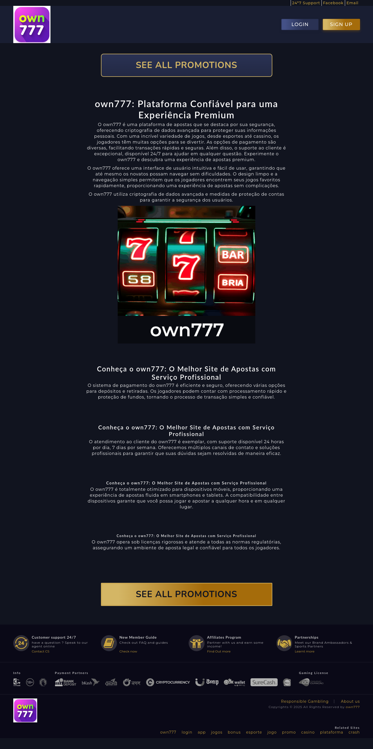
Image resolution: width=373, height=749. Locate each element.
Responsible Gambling (305, 701)
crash (354, 732)
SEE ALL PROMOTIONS (186, 65)
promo (289, 732)
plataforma (331, 732)
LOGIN (300, 24)
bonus (234, 732)
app (202, 732)
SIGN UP (341, 24)
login (187, 732)
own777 (353, 707)
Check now (128, 651)
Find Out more (219, 651)
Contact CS (40, 651)
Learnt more (305, 651)
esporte (254, 732)
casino (308, 732)
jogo (272, 732)
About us (350, 701)
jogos (216, 732)
